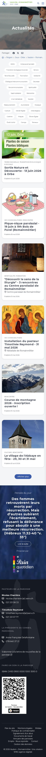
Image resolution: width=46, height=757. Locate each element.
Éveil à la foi (11, 122)
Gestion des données (23, 744)
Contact (34, 741)
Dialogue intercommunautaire (16, 81)
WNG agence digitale (23, 752)
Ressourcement (9, 105)
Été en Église (33, 116)
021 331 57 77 (12, 617)
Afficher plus (23, 476)
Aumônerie (25, 105)
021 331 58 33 (12, 602)
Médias (38, 728)
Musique (38, 105)
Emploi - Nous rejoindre (18, 741)
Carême (9, 116)
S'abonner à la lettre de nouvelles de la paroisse (21, 653)
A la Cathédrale (16, 99)
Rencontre (30, 93)
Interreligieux (35, 111)
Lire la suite (23, 544)
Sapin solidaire (16, 93)
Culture (7, 111)
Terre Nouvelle (9, 76)
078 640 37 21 (12, 641)
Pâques (20, 116)
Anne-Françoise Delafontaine (20, 637)
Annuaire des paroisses (23, 739)
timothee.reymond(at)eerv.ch (20, 613)
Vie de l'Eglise (20, 111)
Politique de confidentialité (23, 731)
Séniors (36, 70)
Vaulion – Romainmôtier (21, 2)
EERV (13, 64)
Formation (24, 76)
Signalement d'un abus (23, 733)
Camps (23, 122)
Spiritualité (32, 87)
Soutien (30, 99)
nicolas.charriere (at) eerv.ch (19, 598)
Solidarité (37, 76)
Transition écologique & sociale (17, 70)
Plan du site (10, 728)
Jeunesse (36, 81)
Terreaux (35, 122)
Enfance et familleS (27, 64)
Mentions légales (25, 728)
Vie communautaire (15, 87)
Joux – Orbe (14, 4)
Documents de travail (23, 736)
